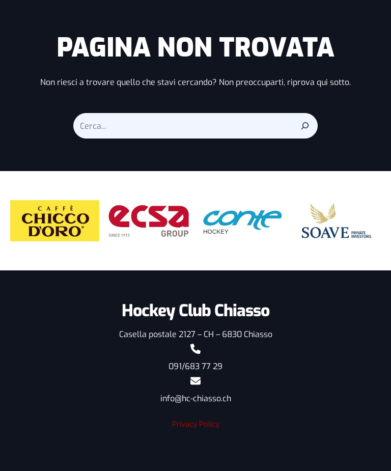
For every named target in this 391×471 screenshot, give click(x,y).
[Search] (305, 126)
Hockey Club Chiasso (195, 310)
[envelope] (195, 381)
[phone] (195, 349)
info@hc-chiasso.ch (195, 398)
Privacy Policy (195, 424)
